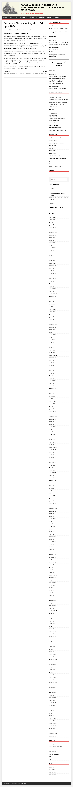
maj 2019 (51, 429)
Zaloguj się (51, 767)
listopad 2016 (52, 506)
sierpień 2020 (52, 391)
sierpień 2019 (52, 421)
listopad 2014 (52, 549)
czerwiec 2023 (52, 304)
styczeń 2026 (52, 225)
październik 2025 (53, 232)
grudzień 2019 (52, 411)
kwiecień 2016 (52, 524)
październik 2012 (53, 598)
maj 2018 (51, 460)
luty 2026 (51, 222)
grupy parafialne (52, 751)
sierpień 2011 (52, 613)
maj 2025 (51, 245)
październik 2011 (53, 611)
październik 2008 (53, 682)
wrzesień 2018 (52, 450)
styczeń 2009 (52, 674)
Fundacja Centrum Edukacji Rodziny (57, 158)
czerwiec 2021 (52, 365)
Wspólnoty (32, 17)
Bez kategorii (52, 744)
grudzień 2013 (52, 570)
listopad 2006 (52, 720)
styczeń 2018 (52, 470)
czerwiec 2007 (52, 705)
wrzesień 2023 (52, 296)
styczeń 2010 (52, 651)
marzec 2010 (52, 646)
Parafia (5, 17)
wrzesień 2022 (52, 327)
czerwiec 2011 (52, 616)
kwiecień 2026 (52, 217)
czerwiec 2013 (52, 577)
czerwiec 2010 (52, 639)
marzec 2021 (52, 373)
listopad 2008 (52, 680)
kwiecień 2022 (52, 340)
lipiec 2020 (51, 393)
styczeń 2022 (52, 347)
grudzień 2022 (52, 319)
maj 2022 (51, 337)
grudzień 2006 (52, 718)
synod (50, 756)
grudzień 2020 (52, 380)
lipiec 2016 (51, 516)
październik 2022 (53, 324)
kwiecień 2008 (52, 692)
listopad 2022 (52, 322)
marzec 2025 (52, 250)
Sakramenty (23, 17)
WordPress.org (52, 774)
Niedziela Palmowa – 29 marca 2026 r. (58, 28)
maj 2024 (51, 276)
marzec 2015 (52, 544)
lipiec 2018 (51, 455)
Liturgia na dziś (52, 150)
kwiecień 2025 (52, 248)
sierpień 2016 (52, 513)
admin (15, 29)
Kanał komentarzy (53, 772)
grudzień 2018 (52, 442)
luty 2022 (51, 345)
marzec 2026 (52, 219)
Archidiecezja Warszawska (55, 138)
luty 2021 (51, 375)
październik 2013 (53, 575)
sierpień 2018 (52, 452)
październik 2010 (53, 636)
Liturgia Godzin (52, 153)
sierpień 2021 (52, 360)
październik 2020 (53, 386)
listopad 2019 (52, 414)
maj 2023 (51, 306)
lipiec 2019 (51, 424)
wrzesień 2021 (52, 357)
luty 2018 (51, 467)
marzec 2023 (52, 311)
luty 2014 (51, 567)
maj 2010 (51, 641)
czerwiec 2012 (52, 600)
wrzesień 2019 (52, 419)
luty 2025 (51, 253)
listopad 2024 (52, 260)
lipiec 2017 (51, 485)
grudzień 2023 (52, 288)
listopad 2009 (52, 657)
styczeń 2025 (52, 255)
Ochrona (57, 17)
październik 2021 (53, 355)
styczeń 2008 (52, 695)
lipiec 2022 (51, 332)
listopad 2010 (52, 634)
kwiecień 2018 (52, 462)
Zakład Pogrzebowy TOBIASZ (56, 166)
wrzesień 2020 (52, 388)
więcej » (51, 51)
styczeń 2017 (52, 501)
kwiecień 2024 (52, 278)
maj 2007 (51, 708)
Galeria (49, 17)
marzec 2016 (52, 526)
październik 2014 (53, 552)
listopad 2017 (52, 475)
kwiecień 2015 (52, 542)
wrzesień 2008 (52, 685)
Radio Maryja (52, 148)
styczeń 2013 (52, 590)
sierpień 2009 (52, 662)
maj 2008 (51, 690)
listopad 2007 (52, 700)
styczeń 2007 (52, 715)
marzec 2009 (52, 669)
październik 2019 (53, 416)
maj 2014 (51, 559)
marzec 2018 (52, 465)
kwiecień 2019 (52, 432)
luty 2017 (51, 498)
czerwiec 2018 (52, 457)
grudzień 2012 (52, 593)
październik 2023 (53, 294)
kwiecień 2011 (52, 621)
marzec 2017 (52, 496)
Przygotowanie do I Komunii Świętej (57, 174)
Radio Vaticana (52, 145)
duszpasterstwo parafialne (55, 746)
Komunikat (51, 26)
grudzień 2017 (52, 473)
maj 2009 (51, 667)
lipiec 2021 (51, 363)
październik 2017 (53, 478)
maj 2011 (51, 618)
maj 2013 (51, 580)
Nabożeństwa (13, 17)
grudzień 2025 (52, 227)
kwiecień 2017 (52, 493)
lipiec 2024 (51, 271)
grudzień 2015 (52, 534)
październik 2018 (53, 447)
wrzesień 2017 (52, 480)
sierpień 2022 (52, 329)
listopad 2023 (52, 291)
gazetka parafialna (53, 749)
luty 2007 (51, 713)
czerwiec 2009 (52, 664)
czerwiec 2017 (52, 488)
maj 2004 (51, 731)
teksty (50, 759)
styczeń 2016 (52, 531)
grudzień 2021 (52, 350)
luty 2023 (51, 314)
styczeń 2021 (52, 378)
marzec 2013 (52, 585)
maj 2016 (51, 521)
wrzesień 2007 (52, 703)
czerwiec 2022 (52, 334)
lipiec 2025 (51, 240)
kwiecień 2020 (52, 401)
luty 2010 (51, 649)
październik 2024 (53, 263)
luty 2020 (51, 406)
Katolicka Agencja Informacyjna (56, 143)
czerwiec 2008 (52, 687)
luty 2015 (51, 547)
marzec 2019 (52, 434)
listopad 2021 (52, 352)
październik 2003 (53, 733)
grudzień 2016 (52, 503)
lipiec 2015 (51, 539)
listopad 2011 (52, 608)
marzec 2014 (52, 565)
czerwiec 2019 (52, 426)
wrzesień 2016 (52, 511)
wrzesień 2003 (52, 736)
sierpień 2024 (52, 268)
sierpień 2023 (52, 299)
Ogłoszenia (42, 17)
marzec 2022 (52, 342)
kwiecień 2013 (52, 582)
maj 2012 (51, 603)
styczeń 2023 (52, 317)
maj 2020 (51, 398)
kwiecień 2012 (52, 605)
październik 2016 (53, 508)
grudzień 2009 (52, 654)
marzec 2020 (52, 404)
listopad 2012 (52, 595)
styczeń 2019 (52, 439)
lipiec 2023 (51, 301)
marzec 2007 (52, 710)
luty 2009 (51, 672)
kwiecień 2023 (52, 309)
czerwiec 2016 (52, 519)
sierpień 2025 (52, 237)
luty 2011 (51, 626)
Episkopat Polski (53, 140)
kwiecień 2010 (52, 644)
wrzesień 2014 (52, 554)
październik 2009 (53, 659)
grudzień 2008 (52, 677)
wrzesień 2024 (52, 265)
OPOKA (50, 163)
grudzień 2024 (52, 258)
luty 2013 (51, 588)
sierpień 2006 (52, 728)
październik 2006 (53, 723)
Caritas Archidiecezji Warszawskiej (57, 156)
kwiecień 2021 (52, 370)
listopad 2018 (52, 444)
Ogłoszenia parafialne (24, 29)
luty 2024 (51, 283)
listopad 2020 (52, 383)
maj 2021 (51, 368)
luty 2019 (51, 437)
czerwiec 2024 (52, 273)
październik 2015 (53, 536)
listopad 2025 (52, 230)
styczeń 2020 (52, 409)
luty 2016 (51, 529)
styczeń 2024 (52, 286)
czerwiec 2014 (52, 557)
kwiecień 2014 (52, 562)
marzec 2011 (52, 623)
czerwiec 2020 (52, 396)
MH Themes (24, 783)
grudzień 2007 (52, 697)
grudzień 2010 (52, 631)
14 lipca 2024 (9, 29)
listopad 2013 (52, 572)
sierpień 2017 (52, 483)
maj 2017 (51, 490)
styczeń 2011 (52, 628)
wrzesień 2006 (52, 726)
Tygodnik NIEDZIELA (54, 161)
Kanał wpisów (52, 769)
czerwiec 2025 (52, 242)
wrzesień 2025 (52, 235)
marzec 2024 (52, 281)
